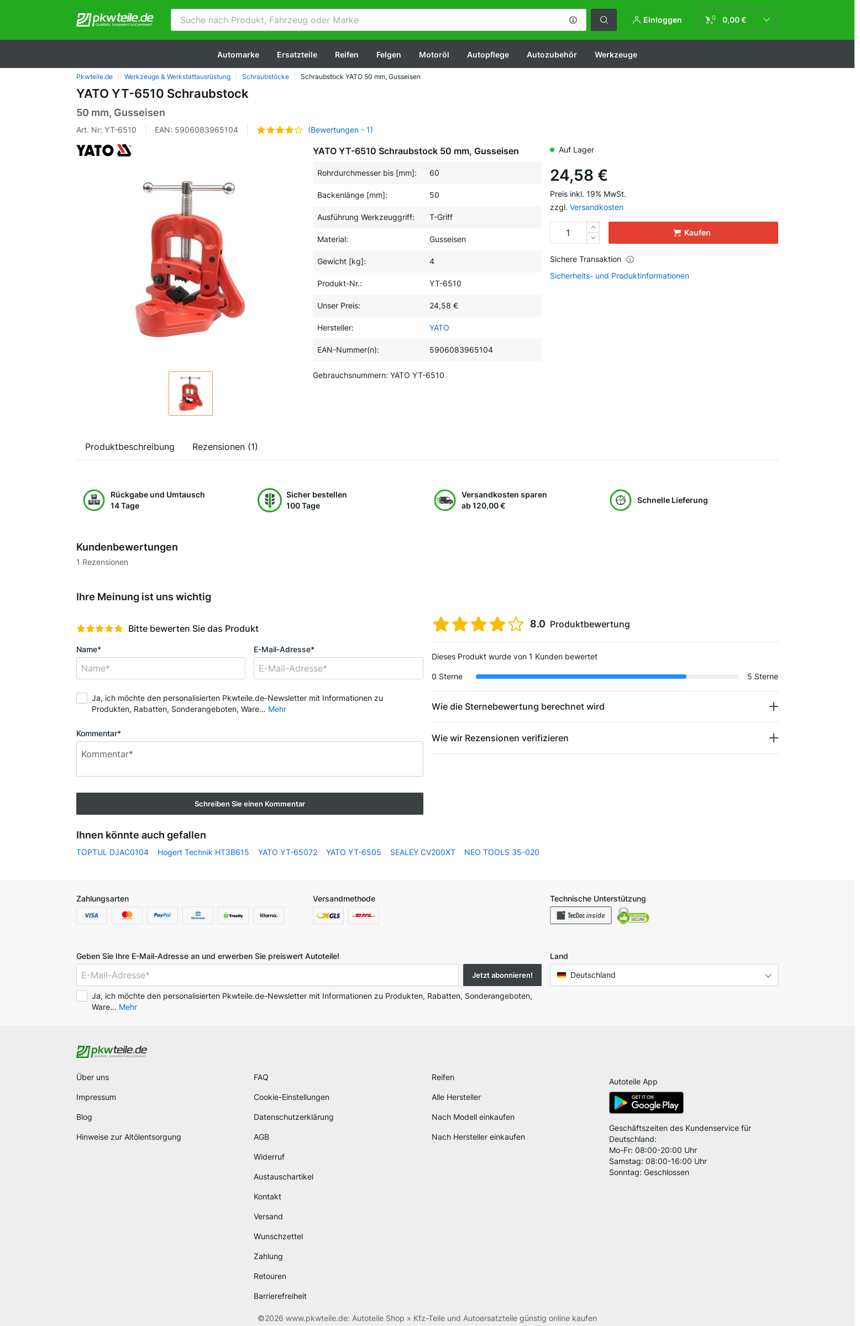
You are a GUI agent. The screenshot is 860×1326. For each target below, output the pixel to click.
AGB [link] (261, 1136)
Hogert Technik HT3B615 (203, 852)
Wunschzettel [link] (278, 1236)
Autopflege (488, 54)
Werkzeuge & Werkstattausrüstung (177, 76)
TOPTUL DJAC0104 (112, 852)
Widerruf (269, 1156)
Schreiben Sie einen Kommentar (250, 803)
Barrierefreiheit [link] (280, 1296)
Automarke (238, 54)
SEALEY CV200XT (422, 852)
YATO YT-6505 (353, 852)
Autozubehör (552, 54)
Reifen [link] (443, 1077)
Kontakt (267, 1196)
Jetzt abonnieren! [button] (502, 975)
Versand (268, 1216)
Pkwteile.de (94, 76)
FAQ (261, 1077)
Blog (84, 1116)
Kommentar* (98, 733)
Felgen (388, 54)
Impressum (96, 1097)
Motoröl (434, 54)
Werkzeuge (616, 54)
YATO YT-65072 (287, 852)
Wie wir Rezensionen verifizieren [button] (500, 737)
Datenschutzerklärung (294, 1116)
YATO (439, 327)
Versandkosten (596, 207)
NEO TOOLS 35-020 (501, 852)
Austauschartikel (283, 1176)
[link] (738, 20)
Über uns (92, 1077)
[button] (573, 20)
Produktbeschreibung (130, 446)
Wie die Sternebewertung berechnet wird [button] (518, 706)
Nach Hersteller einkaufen (478, 1136)
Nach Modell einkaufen (473, 1116)
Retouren (270, 1276)
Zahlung (268, 1256)
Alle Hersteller (456, 1097)
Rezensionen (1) (225, 446)
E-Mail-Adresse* (284, 649)
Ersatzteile (297, 54)
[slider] (99, 628)
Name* (88, 649)
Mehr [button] (277, 709)
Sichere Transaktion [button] (592, 259)
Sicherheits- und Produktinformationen (619, 275)
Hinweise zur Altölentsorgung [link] (128, 1136)
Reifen (347, 54)
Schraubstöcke (265, 76)
